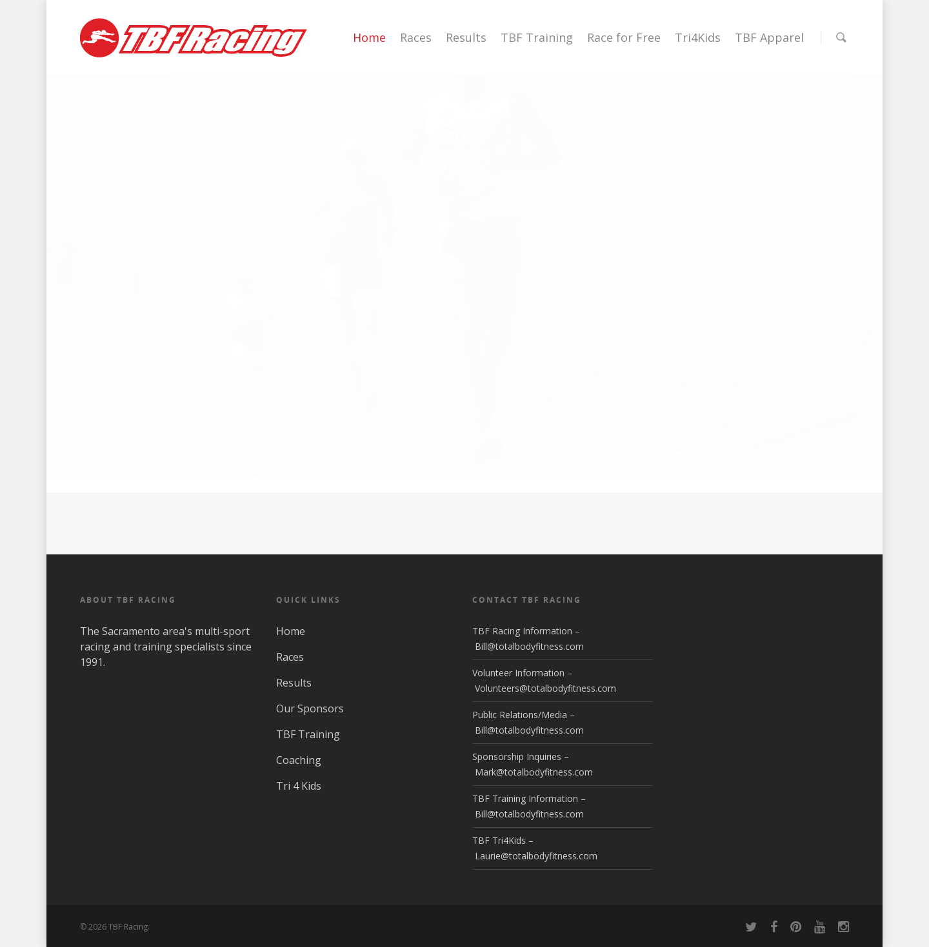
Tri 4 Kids (298, 786)
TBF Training (537, 37)
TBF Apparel (769, 37)
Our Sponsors (310, 708)
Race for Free (624, 37)
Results (466, 37)
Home (369, 37)
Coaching (298, 760)
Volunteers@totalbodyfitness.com (545, 688)
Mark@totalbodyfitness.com (534, 772)
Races (416, 37)
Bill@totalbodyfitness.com (529, 646)
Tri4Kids (698, 37)
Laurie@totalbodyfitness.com (536, 856)
